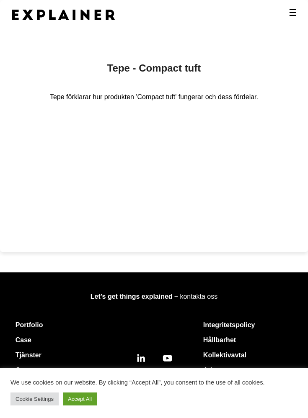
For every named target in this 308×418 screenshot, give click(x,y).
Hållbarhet (219, 340)
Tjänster (28, 355)
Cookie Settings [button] (35, 399)
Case (23, 340)
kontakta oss (198, 296)
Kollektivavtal (224, 355)
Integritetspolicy (229, 324)
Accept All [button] (80, 399)
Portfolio (29, 324)
